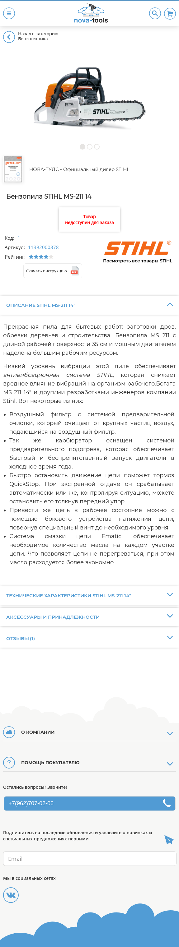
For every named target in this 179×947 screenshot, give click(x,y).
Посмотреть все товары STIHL (137, 261)
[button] (82, 146)
